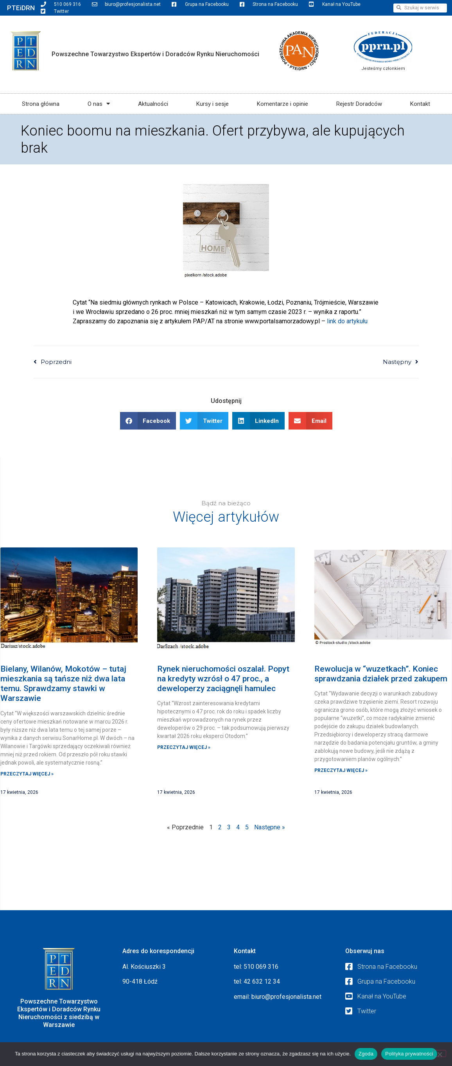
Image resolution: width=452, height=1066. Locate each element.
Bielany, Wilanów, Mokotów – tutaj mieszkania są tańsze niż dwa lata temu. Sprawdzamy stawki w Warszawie (63, 683)
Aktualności (153, 103)
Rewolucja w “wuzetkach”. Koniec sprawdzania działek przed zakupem (380, 673)
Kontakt (420, 103)
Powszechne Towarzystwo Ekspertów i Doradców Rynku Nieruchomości (155, 54)
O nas (99, 104)
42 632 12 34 (262, 981)
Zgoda (366, 1054)
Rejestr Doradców (359, 103)
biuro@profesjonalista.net (286, 996)
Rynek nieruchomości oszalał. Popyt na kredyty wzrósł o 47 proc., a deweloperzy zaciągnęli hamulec (223, 678)
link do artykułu (347, 321)
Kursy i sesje (212, 103)
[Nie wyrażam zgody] (439, 1053)
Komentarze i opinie (282, 103)
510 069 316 (261, 966)
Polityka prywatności (409, 1054)
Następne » (269, 827)
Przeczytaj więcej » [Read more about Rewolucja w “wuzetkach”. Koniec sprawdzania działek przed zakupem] (341, 770)
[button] (148, 421)
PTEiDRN (21, 8)
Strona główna (40, 103)
